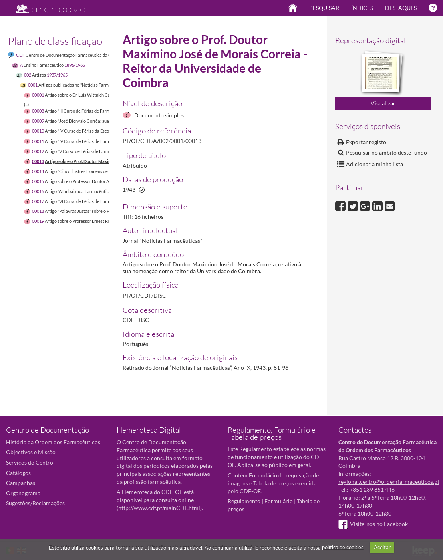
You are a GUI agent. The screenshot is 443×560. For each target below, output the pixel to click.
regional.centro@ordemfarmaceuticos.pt (388, 481)
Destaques (401, 7)
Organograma (23, 493)
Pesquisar (324, 7)
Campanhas (20, 482)
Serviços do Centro (29, 462)
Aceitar (382, 547)
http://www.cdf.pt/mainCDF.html (159, 507)
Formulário (278, 501)
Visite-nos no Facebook (373, 523)
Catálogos (18, 472)
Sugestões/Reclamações (35, 503)
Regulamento (244, 501)
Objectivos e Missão (31, 452)
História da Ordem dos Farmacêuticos (53, 442)
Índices (362, 7)
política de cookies (343, 547)
